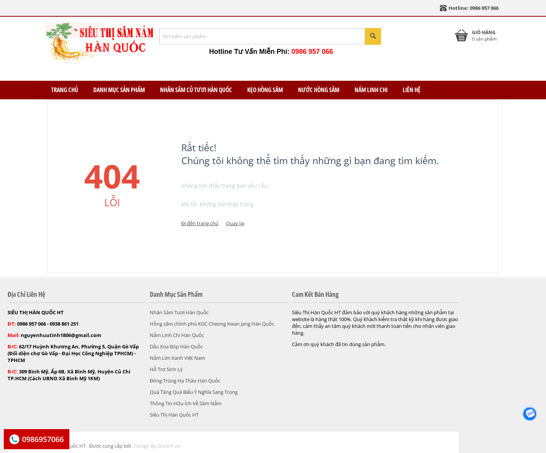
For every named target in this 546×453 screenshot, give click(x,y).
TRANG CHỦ (64, 90)
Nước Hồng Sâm (318, 90)
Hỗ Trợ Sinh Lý (166, 369)
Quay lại (235, 223)
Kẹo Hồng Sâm (265, 90)
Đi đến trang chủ (199, 223)
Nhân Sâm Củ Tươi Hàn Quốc (196, 90)
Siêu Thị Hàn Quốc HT (174, 414)
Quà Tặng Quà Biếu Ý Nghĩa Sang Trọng (194, 392)
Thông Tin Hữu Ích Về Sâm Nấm (185, 403)
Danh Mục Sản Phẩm (119, 90)
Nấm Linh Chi (371, 90)
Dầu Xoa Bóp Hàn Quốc (176, 346)
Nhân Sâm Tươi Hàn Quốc (179, 312)
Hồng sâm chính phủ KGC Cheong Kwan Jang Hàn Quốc (212, 323)
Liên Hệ (411, 90)
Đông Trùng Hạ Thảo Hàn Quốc (185, 380)
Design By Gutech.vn (157, 445)
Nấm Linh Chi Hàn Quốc (177, 335)
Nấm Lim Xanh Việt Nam (177, 357)
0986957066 (43, 439)
